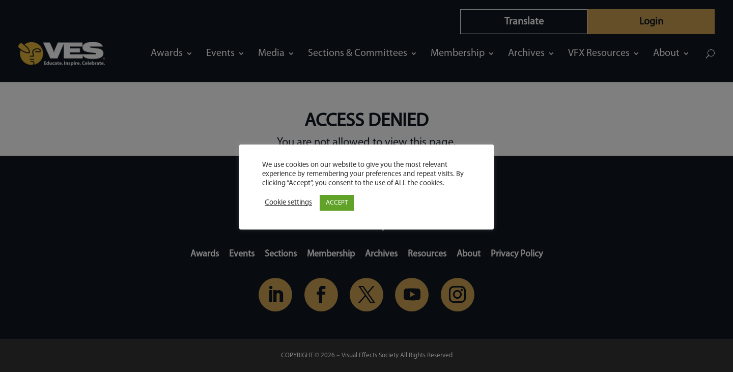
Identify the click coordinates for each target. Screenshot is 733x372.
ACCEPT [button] (337, 202)
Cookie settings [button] (288, 203)
